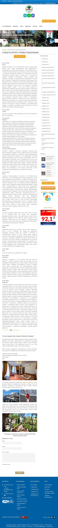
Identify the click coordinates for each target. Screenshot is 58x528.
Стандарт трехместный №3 (48, 92)
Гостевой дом (6, 26)
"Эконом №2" (45, 61)
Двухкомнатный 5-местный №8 (48, 134)
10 (14, 330)
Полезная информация (39, 526)
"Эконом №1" (45, 59)
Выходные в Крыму (17, 1)
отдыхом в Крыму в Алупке (30, 382)
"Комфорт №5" (45, 100)
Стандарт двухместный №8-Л (49, 88)
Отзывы (9, 1)
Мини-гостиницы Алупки (23, 524)
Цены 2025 (47, 487)
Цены (21, 26)
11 (16, 330)
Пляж (40, 26)
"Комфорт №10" (45, 111)
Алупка (35, 26)
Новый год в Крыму (22, 498)
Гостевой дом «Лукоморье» (17, 35)
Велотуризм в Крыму (22, 501)
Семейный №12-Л (46, 128)
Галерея (4, 1)
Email (3, 446)
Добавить (20, 472)
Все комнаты (34, 484)
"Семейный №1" (46, 114)
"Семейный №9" (46, 122)
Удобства (28, 26)
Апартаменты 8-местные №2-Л (48, 148)
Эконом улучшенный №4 (48, 70)
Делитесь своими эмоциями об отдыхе (50, 164)
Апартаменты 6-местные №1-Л (48, 143)
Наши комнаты (48, 484)
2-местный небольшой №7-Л (48, 83)
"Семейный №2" (46, 117)
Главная (4, 49)
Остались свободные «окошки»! (48, 172)
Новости (43, 153)
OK (54, 517)
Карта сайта (50, 526)
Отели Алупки (48, 524)
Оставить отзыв (20, 56)
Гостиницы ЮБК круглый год (13, 526)
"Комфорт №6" (45, 106)
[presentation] (13, 468)
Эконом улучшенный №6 (48, 75)
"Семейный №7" (46, 120)
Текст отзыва (5, 452)
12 (18, 330)
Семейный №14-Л (46, 131)
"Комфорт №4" (45, 97)
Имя (3, 441)
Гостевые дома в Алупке (37, 524)
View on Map (39, 3)
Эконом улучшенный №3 (48, 67)
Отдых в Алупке (21, 484)
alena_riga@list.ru (8, 497)
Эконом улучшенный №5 (48, 73)
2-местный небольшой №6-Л (48, 79)
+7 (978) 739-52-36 (8, 493)
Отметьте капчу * (6, 464)
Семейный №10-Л (46, 125)
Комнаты (15, 26)
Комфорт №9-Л (45, 108)
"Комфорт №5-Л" (46, 103)
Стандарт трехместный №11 (49, 94)
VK (52, 517)
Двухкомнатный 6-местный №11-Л (48, 139)
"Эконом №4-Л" (45, 64)
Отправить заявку (49, 21)
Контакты (47, 489)
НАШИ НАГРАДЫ (48, 207)
